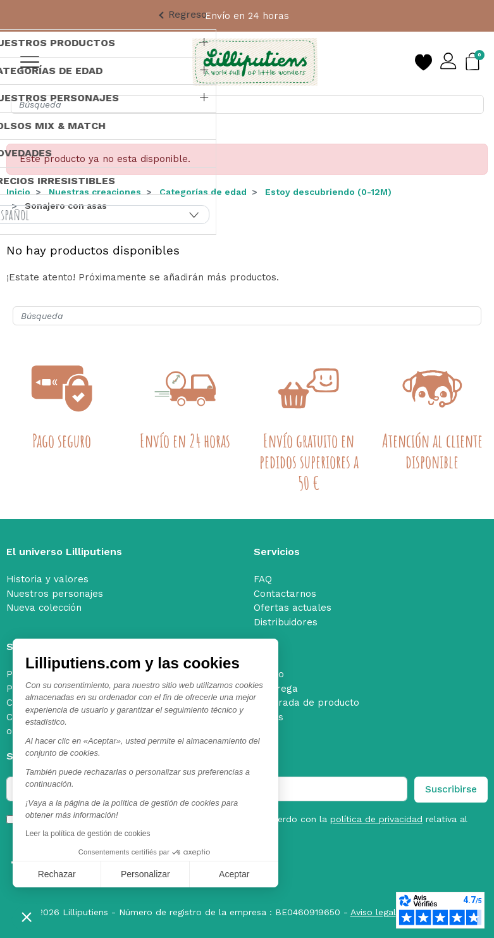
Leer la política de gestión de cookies (87, 833)
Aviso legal (373, 912)
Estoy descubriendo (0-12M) (328, 192)
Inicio (18, 192)
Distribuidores (286, 622)
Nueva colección (44, 607)
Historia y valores (47, 579)
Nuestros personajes (54, 593)
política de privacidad (376, 819)
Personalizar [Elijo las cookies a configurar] (145, 874)
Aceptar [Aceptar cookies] (234, 874)
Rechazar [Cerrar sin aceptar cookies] (57, 874)
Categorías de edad (203, 192)
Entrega (279, 688)
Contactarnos (285, 593)
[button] (26, 916)
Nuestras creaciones (95, 192)
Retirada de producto (310, 702)
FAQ (263, 579)
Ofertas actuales (292, 607)
